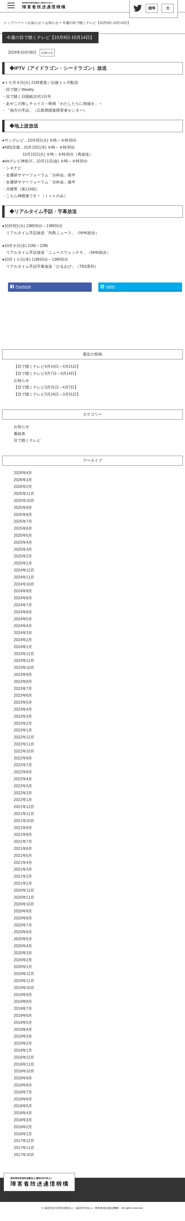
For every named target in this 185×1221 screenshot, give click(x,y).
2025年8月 (23, 515)
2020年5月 (23, 939)
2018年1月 (23, 1134)
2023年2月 (23, 723)
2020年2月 (23, 960)
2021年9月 (23, 828)
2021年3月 (23, 869)
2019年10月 (24, 988)
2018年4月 (23, 1113)
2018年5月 (23, 1106)
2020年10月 (24, 904)
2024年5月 (23, 619)
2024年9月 (23, 591)
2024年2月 (23, 640)
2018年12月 (24, 1057)
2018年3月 (23, 1120)
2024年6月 (23, 612)
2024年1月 (23, 647)
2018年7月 (23, 1092)
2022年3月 (23, 786)
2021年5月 (23, 855)
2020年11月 (24, 897)
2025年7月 (23, 521)
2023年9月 (23, 674)
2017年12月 (24, 1141)
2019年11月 (24, 981)
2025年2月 (23, 556)
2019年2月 (23, 1043)
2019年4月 (23, 1029)
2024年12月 (24, 570)
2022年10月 (24, 751)
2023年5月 (23, 702)
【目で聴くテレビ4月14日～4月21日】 (47, 366)
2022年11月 (24, 744)
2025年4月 (23, 542)
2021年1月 (23, 883)
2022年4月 (23, 779)
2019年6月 (23, 1015)
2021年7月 (23, 841)
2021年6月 (23, 848)
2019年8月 (23, 1001)
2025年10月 (24, 501)
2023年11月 (24, 660)
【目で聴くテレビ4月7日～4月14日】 (46, 373)
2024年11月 (24, 577)
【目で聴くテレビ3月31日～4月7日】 (46, 387)
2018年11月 (24, 1064)
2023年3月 (23, 716)
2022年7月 (23, 765)
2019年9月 (23, 995)
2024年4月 (23, 626)
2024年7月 (23, 605)
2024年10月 (24, 584)
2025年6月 (23, 528)
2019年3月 (23, 1036)
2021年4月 (23, 862)
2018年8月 (23, 1085)
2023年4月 (23, 709)
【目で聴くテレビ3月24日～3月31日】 (47, 394)
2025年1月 (23, 563)
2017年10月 (24, 1155)
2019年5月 (23, 1022)
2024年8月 (23, 598)
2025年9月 (23, 508)
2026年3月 (23, 480)
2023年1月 (23, 730)
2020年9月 (23, 911)
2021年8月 (23, 834)
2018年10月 (24, 1071)
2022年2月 (23, 793)
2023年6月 (23, 695)
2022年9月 (23, 758)
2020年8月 (23, 918)
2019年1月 (23, 1050)
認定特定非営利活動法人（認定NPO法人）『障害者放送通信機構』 (44, 6)
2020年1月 (23, 967)
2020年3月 (23, 953)
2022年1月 (23, 800)
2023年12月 (24, 654)
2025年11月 (24, 493)
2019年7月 (23, 1008)
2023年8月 (23, 681)
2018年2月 (23, 1127)
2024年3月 (23, 633)
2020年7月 (23, 925)
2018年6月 (23, 1099)
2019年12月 (24, 974)
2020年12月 (24, 890)
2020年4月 (23, 946)
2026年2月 (23, 486)
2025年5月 (23, 535)
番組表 (19, 434)
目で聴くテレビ (27, 440)
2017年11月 (24, 1148)
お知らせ (47, 52)
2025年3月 (23, 549)
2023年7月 (23, 688)
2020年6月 (23, 932)
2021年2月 (23, 876)
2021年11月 (24, 814)
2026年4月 (23, 473)
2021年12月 (24, 807)
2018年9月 (23, 1078)
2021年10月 (24, 821)
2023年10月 (24, 667)
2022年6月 (23, 772)
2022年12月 (24, 737)
